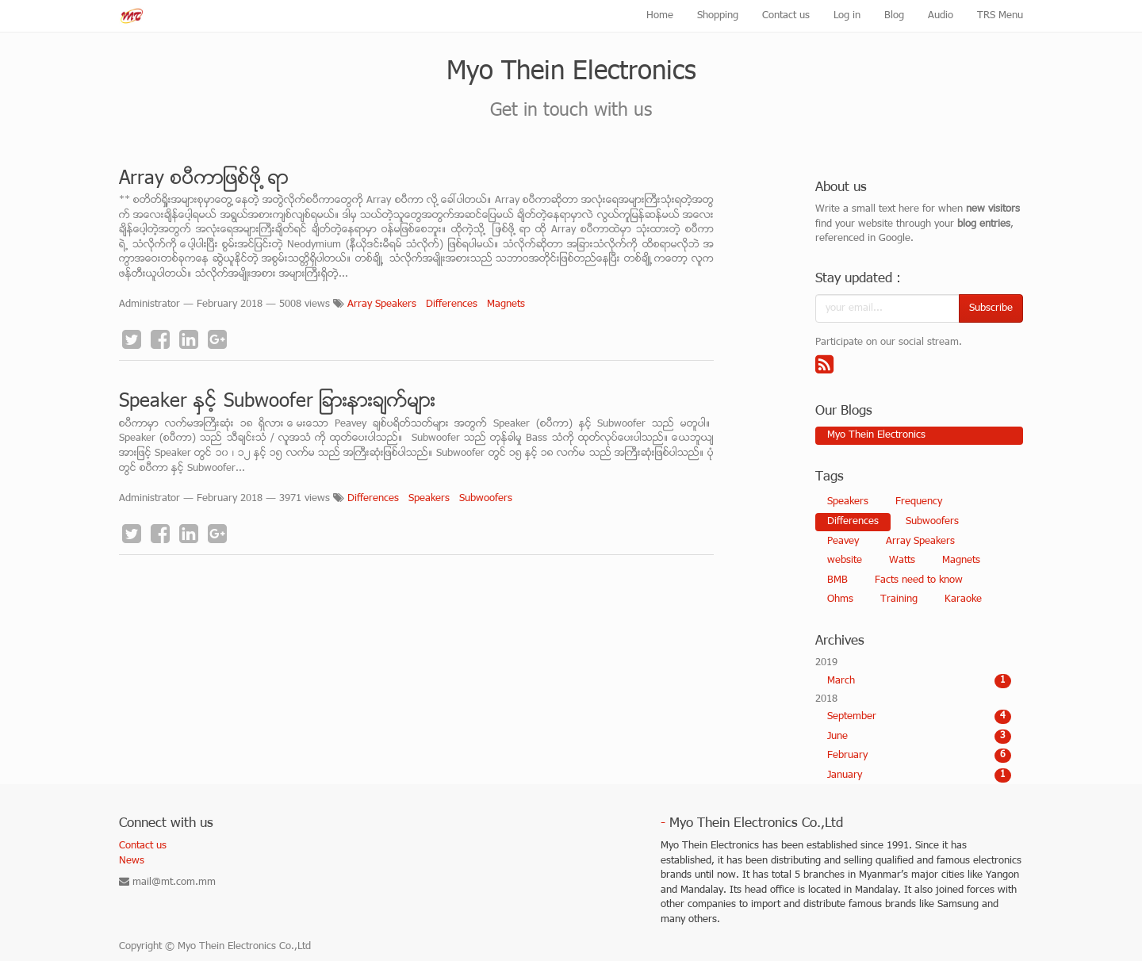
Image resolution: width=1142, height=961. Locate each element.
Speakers (429, 499)
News (131, 861)
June (919, 736)
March (919, 681)
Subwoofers (485, 499)
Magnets (506, 304)
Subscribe (991, 308)
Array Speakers (381, 304)
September (919, 717)
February (919, 756)
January (919, 775)
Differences (451, 304)
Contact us (143, 846)
